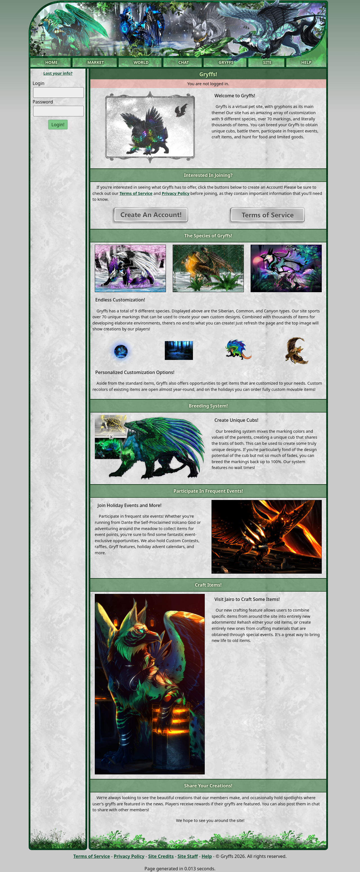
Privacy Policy (175, 193)
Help (207, 856)
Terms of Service (136, 193)
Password (43, 102)
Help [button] (306, 62)
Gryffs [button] (226, 62)
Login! (57, 124)
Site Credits (161, 856)
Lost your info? (57, 73)
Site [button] (267, 62)
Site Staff (187, 856)
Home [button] (51, 62)
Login (38, 83)
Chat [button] (183, 62)
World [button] (141, 62)
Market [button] (95, 62)
